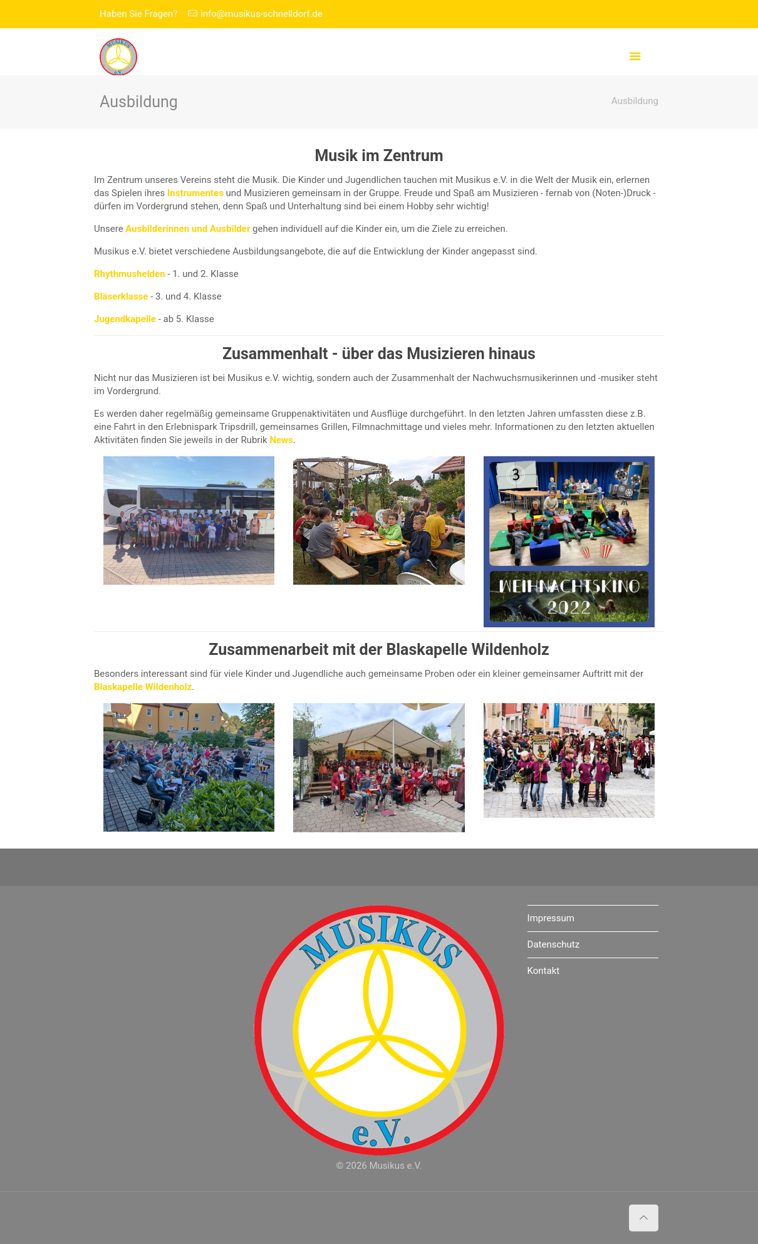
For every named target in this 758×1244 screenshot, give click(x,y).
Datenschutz (553, 944)
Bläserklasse (121, 296)
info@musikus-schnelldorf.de (261, 13)
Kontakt (543, 970)
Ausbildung (634, 101)
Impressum (550, 918)
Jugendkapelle (125, 319)
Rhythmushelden (129, 274)
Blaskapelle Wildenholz (468, 649)
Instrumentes (195, 193)
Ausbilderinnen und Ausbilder (187, 228)
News (281, 440)
